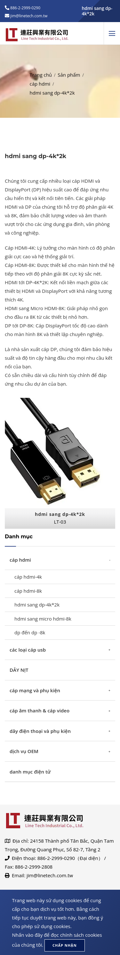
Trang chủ (41, 72)
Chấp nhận (64, 945)
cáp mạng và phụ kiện (35, 690)
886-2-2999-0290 (24, 8)
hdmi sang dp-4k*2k (37, 604)
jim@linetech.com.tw (50, 875)
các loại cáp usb (28, 649)
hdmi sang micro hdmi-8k (42, 618)
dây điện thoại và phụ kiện (40, 731)
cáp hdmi (40, 81)
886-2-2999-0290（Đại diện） (70, 858)
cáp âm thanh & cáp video (39, 710)
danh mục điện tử (30, 771)
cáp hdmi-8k (28, 591)
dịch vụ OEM (24, 751)
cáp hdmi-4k (28, 577)
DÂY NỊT (19, 670)
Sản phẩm (69, 72)
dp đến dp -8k (29, 632)
